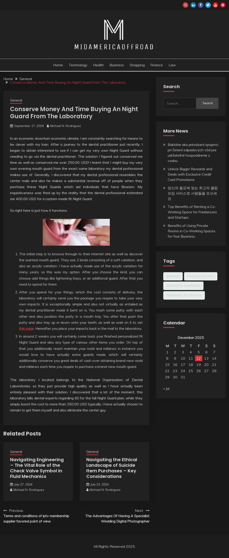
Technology (78, 65)
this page (26, 328)
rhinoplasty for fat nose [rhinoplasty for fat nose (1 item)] (184, 295)
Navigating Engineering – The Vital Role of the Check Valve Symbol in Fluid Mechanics (37, 467)
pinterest (223, 5)
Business (117, 65)
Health (98, 65)
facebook (201, 5)
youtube (215, 5)
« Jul (166, 388)
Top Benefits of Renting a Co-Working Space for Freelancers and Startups (192, 212)
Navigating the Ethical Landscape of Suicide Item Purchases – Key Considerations (111, 467)
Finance (156, 65)
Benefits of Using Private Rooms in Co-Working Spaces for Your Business (191, 231)
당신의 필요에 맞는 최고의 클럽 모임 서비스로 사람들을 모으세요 (193, 193)
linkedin (193, 5)
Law (172, 65)
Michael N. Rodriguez (65, 126)
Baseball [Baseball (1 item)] (173, 276)
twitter (208, 5)
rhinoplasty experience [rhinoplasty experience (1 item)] (183, 286)
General (16, 100)
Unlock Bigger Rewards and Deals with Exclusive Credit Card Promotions (190, 174)
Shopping (137, 65)
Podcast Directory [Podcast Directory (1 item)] (200, 276)
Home (58, 65)
